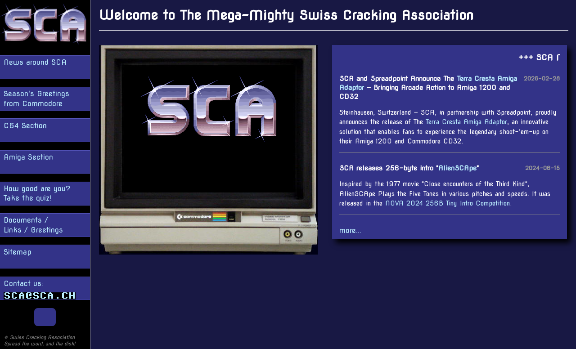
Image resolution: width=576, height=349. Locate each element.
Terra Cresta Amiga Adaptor (466, 122)
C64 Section (25, 125)
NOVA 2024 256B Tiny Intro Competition (447, 203)
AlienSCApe (457, 168)
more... (350, 230)
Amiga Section (28, 157)
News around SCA (35, 62)
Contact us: (40, 289)
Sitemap (18, 252)
